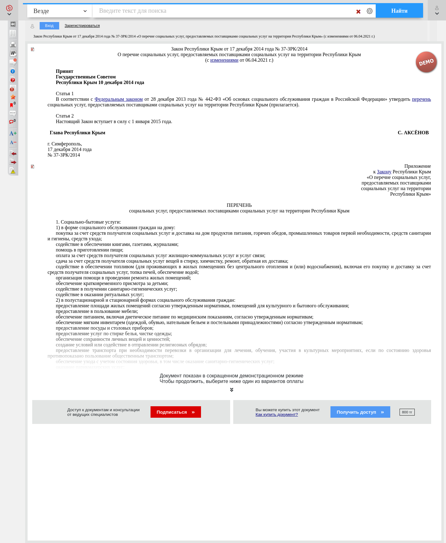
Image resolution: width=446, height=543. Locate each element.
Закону (384, 171)
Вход (49, 26)
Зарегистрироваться (82, 26)
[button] (9, 10)
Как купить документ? (277, 414)
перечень (421, 99)
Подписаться (176, 412)
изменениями (224, 60)
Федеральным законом (119, 99)
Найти (399, 11)
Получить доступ (360, 412)
